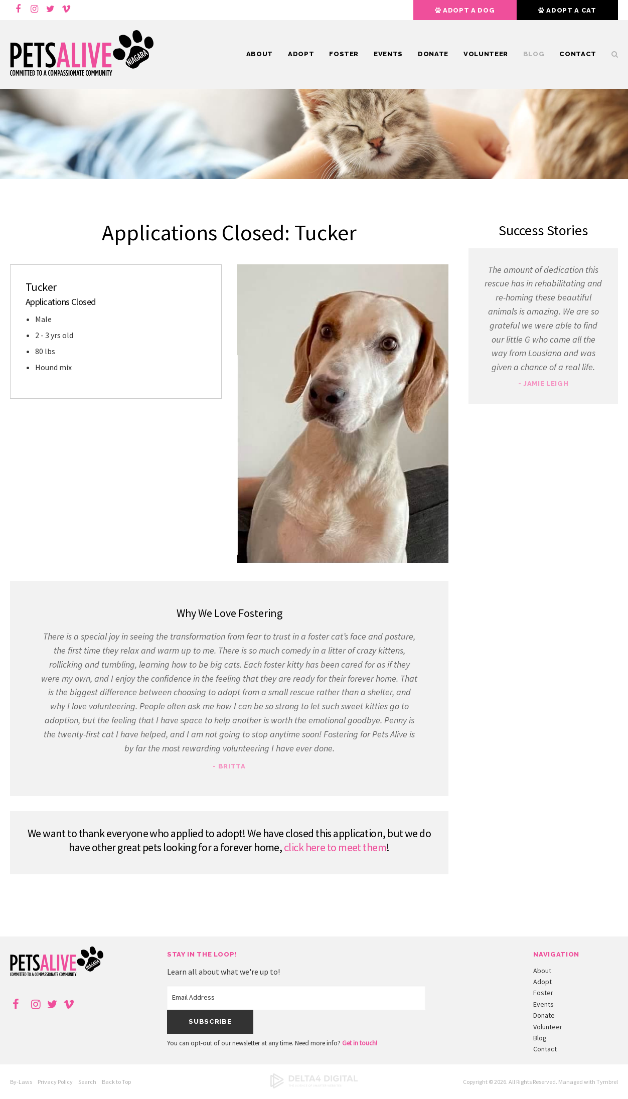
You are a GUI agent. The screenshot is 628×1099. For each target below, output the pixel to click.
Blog (534, 54)
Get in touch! (359, 1043)
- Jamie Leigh (543, 383)
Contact (577, 54)
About (259, 54)
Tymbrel (607, 1081)
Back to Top (116, 1081)
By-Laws (21, 1081)
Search (611, 54)
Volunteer (485, 54)
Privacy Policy (55, 1081)
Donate (433, 54)
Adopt (301, 54)
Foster (344, 54)
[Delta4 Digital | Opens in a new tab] (314, 1086)
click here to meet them (335, 847)
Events (388, 54)
